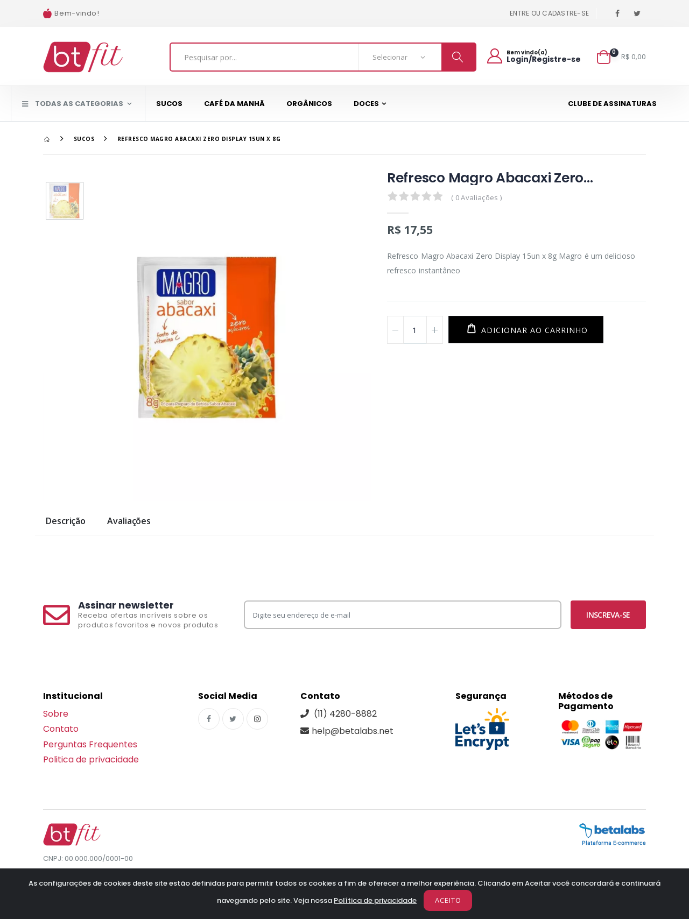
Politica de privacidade (91, 759)
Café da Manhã (234, 103)
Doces (366, 103)
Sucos (169, 103)
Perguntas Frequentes (90, 744)
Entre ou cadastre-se (549, 13)
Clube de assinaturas (612, 103)
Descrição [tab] (66, 522)
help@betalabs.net (346, 731)
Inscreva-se (608, 615)
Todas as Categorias (72, 103)
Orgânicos (309, 103)
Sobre (55, 714)
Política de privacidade (375, 900)
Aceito (448, 900)
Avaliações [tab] (129, 522)
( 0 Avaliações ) (476, 197)
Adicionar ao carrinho (533, 330)
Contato (61, 729)
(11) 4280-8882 (338, 714)
